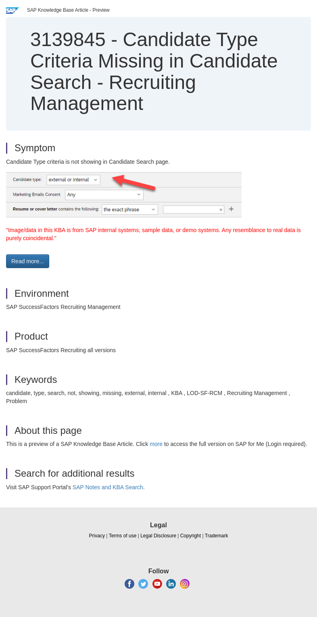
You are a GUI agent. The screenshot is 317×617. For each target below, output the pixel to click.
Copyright (190, 536)
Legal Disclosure (158, 536)
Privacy (97, 536)
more (156, 444)
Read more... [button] (27, 261)
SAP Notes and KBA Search (108, 487)
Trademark (216, 536)
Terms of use (123, 536)
